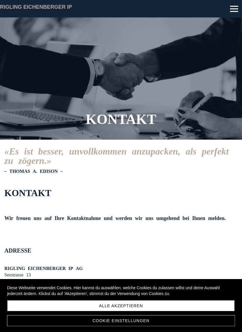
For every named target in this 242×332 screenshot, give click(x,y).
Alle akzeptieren (121, 305)
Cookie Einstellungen (120, 320)
